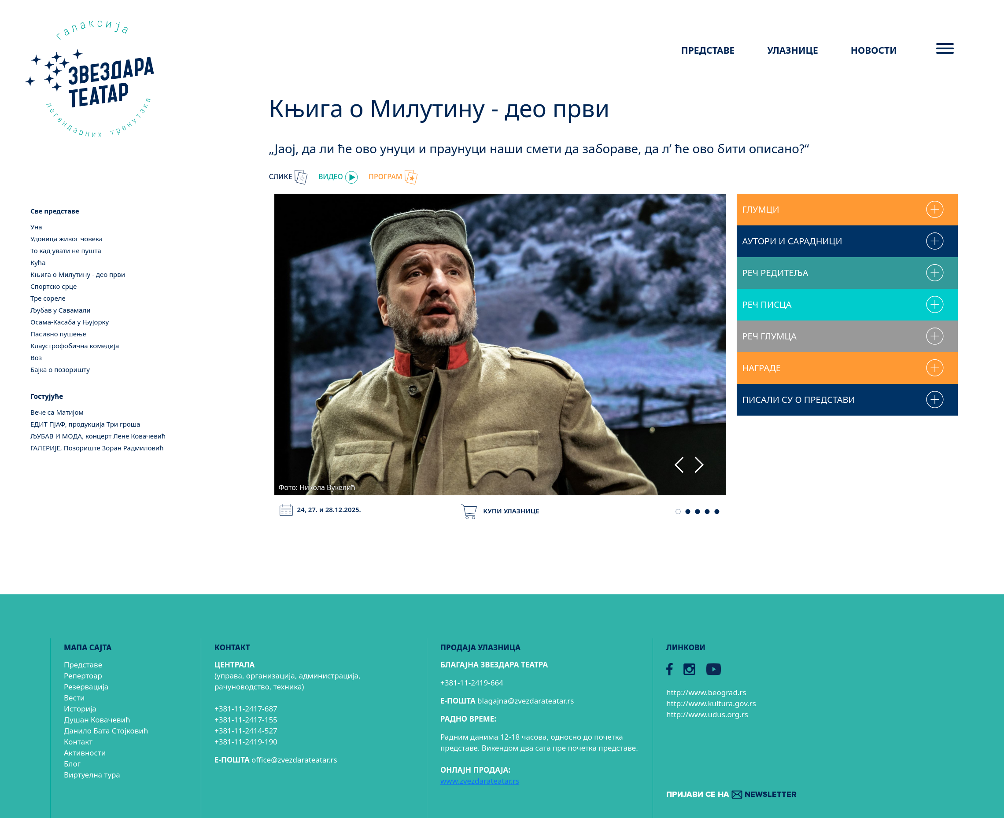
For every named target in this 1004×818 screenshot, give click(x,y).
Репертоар (83, 676)
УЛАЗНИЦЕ (793, 50)
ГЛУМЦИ (760, 209)
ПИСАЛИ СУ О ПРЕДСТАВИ (798, 399)
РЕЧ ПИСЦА (766, 304)
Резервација (86, 687)
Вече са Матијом (57, 412)
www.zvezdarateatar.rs (479, 781)
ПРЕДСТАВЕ (708, 50)
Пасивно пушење (58, 333)
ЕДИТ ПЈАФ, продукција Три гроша (85, 424)
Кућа (38, 262)
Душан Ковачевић (97, 720)
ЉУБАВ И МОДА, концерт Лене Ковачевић (98, 435)
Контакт (78, 742)
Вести (74, 698)
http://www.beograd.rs (706, 692)
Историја (80, 709)
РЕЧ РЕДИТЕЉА (775, 273)
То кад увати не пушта (65, 250)
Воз (36, 357)
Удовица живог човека (66, 238)
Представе (83, 665)
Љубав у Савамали (60, 310)
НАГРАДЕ (761, 368)
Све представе (54, 210)
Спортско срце (53, 286)
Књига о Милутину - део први (77, 274)
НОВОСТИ (874, 50)
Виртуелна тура (92, 775)
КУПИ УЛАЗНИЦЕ (500, 510)
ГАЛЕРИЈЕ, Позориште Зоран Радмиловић (97, 447)
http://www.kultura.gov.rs (711, 703)
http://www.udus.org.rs (707, 714)
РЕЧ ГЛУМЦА (769, 336)
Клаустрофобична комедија (74, 345)
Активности (85, 753)
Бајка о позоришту (60, 369)
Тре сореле (48, 298)
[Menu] (945, 52)
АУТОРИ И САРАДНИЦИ (792, 241)
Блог (72, 764)
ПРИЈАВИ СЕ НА (731, 795)
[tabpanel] (500, 343)
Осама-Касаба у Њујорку (69, 321)
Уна (36, 226)
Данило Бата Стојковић (106, 731)
